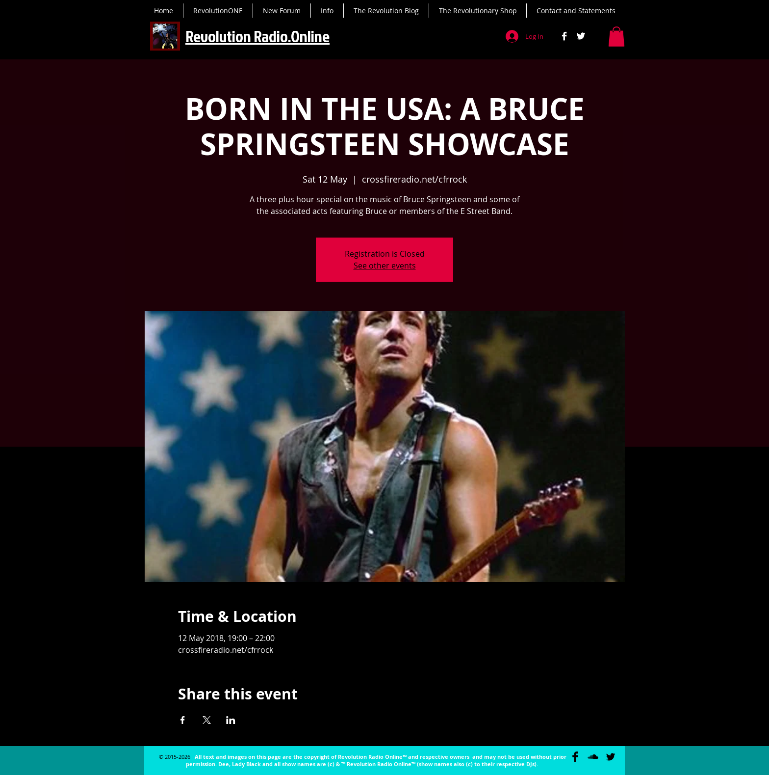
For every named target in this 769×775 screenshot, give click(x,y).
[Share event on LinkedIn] (230, 720)
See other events (385, 265)
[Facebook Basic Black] (575, 756)
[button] (616, 37)
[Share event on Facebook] (182, 720)
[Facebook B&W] (564, 36)
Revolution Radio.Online (257, 36)
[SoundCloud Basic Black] (593, 756)
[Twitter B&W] (581, 36)
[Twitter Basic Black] (610, 756)
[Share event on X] (206, 720)
